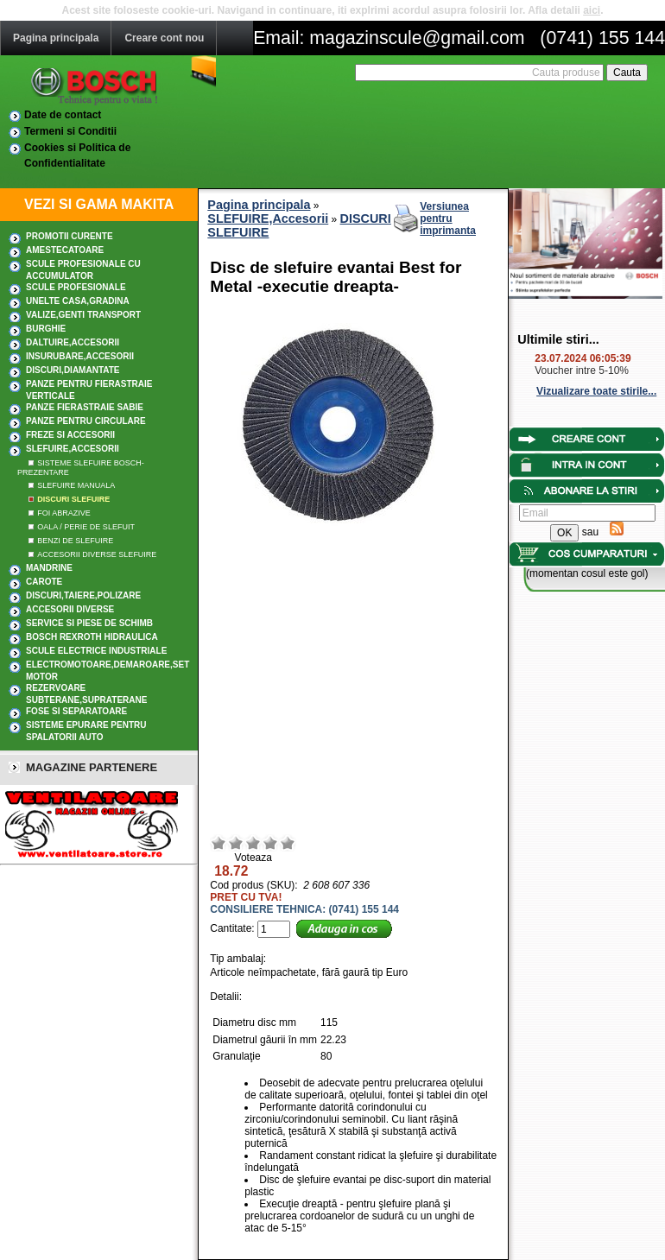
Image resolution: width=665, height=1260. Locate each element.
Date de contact (62, 115)
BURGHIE (46, 328)
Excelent (287, 843)
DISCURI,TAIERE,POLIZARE (83, 595)
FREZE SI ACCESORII (70, 435)
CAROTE (44, 581)
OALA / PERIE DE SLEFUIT (86, 526)
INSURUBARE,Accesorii (80, 356)
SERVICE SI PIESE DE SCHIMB (89, 623)
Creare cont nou (164, 38)
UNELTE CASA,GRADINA (78, 301)
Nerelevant (235, 843)
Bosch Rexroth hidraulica (92, 637)
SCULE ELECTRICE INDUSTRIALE (96, 650)
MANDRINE (49, 568)
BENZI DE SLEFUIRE (75, 540)
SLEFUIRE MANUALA (76, 485)
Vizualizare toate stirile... (596, 391)
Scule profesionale (76, 287)
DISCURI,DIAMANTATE (73, 370)
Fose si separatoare (76, 711)
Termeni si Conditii (70, 131)
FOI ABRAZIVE (64, 513)
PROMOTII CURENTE (69, 236)
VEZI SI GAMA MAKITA (99, 204)
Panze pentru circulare (86, 421)
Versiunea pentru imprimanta (448, 218)
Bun (270, 843)
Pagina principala (55, 38)
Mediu (253, 843)
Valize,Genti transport (83, 315)
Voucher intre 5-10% (582, 370)
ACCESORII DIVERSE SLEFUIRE (96, 554)
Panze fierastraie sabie (84, 407)
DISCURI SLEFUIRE (73, 499)
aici (591, 10)
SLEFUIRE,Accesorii (72, 448)
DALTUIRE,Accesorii (72, 342)
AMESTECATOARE (65, 250)
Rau (218, 843)
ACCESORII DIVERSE (70, 609)
